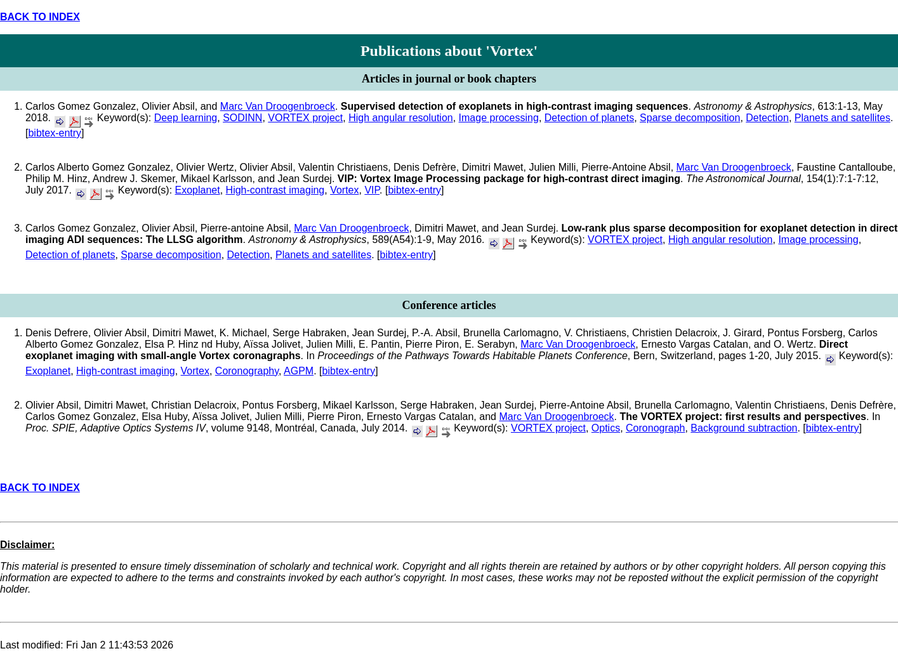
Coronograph (655, 428)
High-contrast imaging (275, 190)
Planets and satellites (842, 117)
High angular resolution (400, 117)
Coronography (247, 370)
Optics (605, 428)
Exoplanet (197, 190)
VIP (372, 190)
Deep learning (186, 117)
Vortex (344, 190)
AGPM (299, 370)
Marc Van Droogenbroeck (277, 106)
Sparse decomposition (690, 117)
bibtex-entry (54, 133)
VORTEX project (305, 117)
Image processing (499, 117)
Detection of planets (589, 117)
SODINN (242, 117)
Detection (767, 117)
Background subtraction (743, 428)
